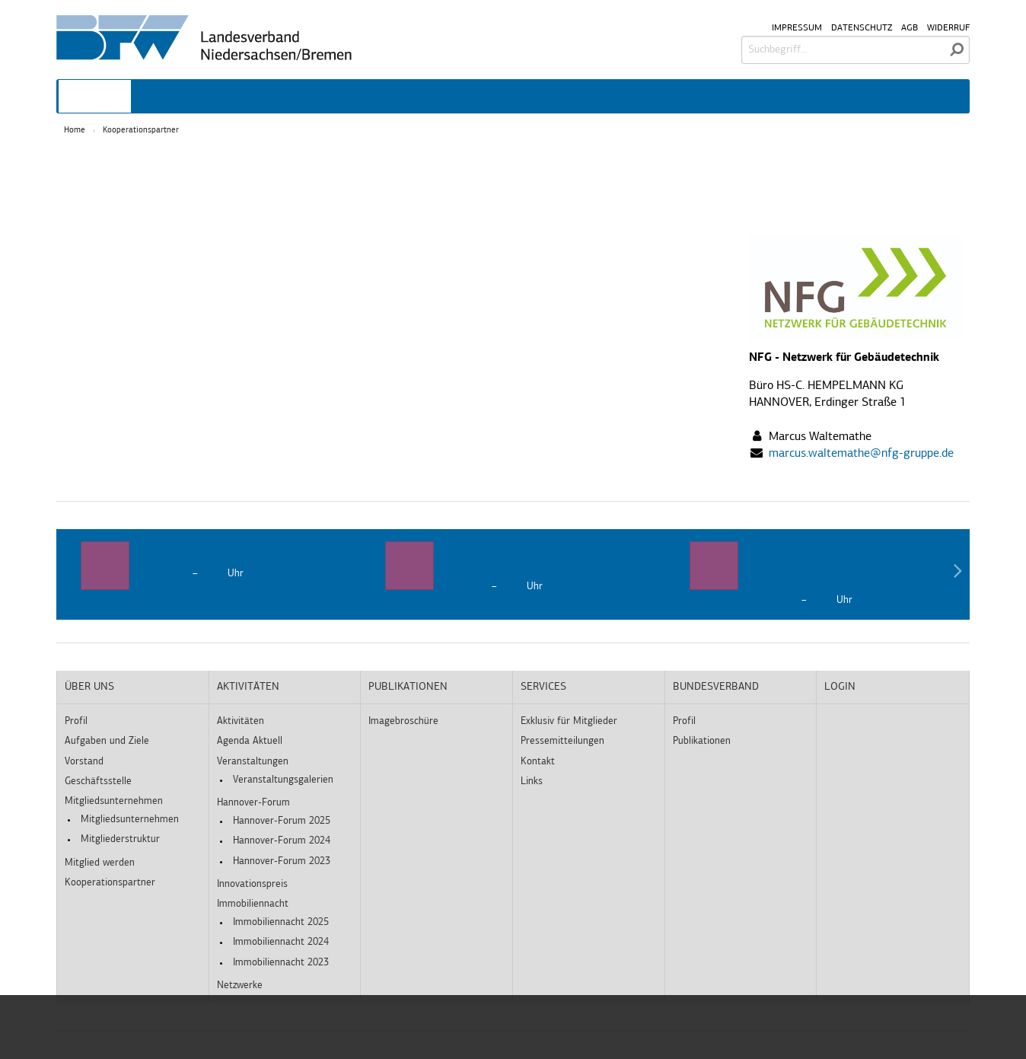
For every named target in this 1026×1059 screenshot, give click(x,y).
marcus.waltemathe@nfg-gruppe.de (861, 454)
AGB (909, 28)
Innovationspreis (252, 884)
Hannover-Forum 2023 (281, 861)
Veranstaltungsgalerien (283, 780)
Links (532, 781)
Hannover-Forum (253, 803)
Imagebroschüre (403, 721)
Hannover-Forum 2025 (281, 821)
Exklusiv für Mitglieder (569, 721)
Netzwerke (240, 985)
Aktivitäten (248, 687)
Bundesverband (716, 687)
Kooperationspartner (141, 130)
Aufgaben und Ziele (107, 741)
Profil (76, 721)
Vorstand (84, 762)
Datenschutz (861, 28)
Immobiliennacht (252, 904)
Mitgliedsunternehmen (114, 801)
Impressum (797, 28)
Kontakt (538, 762)
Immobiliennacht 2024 (281, 942)
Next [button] (957, 574)
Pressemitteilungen (562, 741)
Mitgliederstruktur (120, 839)
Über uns (89, 687)
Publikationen (408, 687)
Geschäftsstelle (98, 781)
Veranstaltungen (252, 762)
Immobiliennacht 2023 (281, 963)
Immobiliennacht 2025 (281, 922)
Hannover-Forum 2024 (281, 841)
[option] (208, 565)
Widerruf (948, 28)
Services (543, 687)
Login (840, 687)
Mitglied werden (100, 863)
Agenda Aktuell (249, 741)
